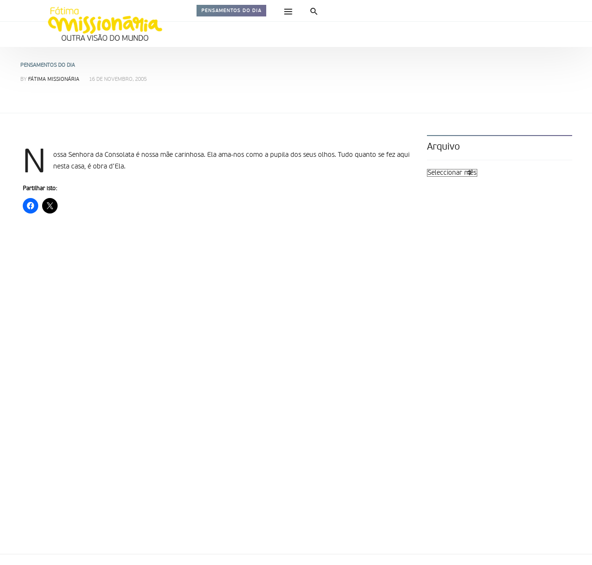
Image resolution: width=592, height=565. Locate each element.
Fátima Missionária (53, 79)
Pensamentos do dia (231, 10)
